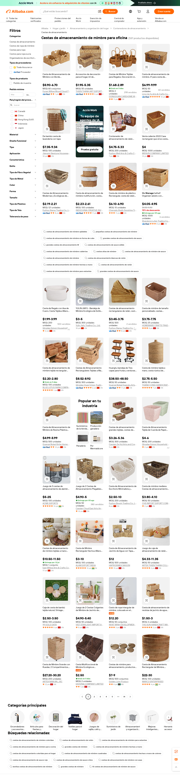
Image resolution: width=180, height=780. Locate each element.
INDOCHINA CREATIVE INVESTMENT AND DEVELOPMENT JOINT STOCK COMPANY (90, 210)
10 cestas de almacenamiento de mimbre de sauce (112, 766)
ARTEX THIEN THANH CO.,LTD (156, 565)
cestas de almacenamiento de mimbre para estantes (67, 271)
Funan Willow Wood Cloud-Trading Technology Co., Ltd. (56, 91)
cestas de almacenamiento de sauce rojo (29, 760)
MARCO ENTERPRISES (152, 681)
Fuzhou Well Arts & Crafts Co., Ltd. (123, 153)
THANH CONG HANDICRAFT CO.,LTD (156, 385)
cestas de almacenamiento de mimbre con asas (120, 760)
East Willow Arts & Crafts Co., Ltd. (56, 567)
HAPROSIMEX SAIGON (119, 565)
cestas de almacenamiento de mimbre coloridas (32, 740)
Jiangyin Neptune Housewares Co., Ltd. (56, 153)
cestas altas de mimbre (104, 251)
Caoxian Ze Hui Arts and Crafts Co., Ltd (123, 444)
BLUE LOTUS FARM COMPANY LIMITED (56, 387)
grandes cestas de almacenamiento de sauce (121, 238)
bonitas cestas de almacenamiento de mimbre (31, 766)
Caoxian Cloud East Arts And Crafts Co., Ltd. (90, 508)
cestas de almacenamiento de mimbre (61, 258)
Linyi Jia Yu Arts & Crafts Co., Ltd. (156, 94)
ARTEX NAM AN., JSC (52, 681)
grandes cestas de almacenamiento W (61, 245)
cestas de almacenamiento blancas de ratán (105, 258)
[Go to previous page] (82, 696)
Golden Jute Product (118, 681)
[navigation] (23, 363)
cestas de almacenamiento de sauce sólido (104, 245)
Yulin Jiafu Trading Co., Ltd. (88, 325)
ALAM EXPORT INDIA (86, 565)
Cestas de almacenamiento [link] (54, 32)
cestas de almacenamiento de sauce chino (73, 760)
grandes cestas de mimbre (74, 747)
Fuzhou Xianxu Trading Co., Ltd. (56, 210)
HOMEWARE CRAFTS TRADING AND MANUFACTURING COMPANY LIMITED (156, 325)
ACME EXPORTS (50, 503)
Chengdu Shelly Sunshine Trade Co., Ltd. (123, 210)
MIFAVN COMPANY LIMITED (155, 153)
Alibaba (44, 28)
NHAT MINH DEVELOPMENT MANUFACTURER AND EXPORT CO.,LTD (123, 624)
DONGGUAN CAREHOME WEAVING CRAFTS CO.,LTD (123, 96)
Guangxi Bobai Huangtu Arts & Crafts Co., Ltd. (123, 385)
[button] (99, 11)
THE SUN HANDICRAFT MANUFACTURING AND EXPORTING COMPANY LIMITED (156, 624)
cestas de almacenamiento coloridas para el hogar (33, 753)
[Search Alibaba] (69, 11)
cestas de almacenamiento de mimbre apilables (65, 231)
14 (124, 697)
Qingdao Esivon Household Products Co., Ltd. (56, 328)
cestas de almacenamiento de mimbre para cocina (33, 747)
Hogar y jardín (59, 28)
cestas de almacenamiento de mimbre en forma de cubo (68, 238)
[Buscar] (110, 11)
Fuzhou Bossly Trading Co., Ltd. (123, 503)
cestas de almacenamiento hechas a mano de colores (136, 753)
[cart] (139, 12)
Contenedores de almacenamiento (129, 28)
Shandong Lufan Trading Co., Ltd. (156, 221)
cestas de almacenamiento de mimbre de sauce (144, 251)
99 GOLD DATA (50, 624)
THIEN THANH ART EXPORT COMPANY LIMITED (90, 91)
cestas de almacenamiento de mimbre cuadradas (84, 753)
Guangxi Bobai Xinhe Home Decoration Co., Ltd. (56, 444)
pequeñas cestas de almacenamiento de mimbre (115, 231)
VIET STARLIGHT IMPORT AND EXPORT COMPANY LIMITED (90, 624)
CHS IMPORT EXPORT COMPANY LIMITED (156, 503)
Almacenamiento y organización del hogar (89, 28)
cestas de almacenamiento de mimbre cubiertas (65, 251)
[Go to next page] (130, 696)
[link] (176, 751)
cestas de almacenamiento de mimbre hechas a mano (67, 265)
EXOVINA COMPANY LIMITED (90, 684)
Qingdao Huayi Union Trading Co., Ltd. (90, 385)
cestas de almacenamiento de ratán (115, 265)
